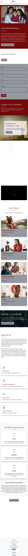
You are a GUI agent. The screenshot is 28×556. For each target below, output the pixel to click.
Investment (14, 555)
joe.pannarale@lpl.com (14, 547)
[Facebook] (13, 549)
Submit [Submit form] (3, 95)
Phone (2, 79)
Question (3, 86)
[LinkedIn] (15, 549)
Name (2, 66)
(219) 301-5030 (15, 542)
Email (2, 73)
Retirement (14, 554)
